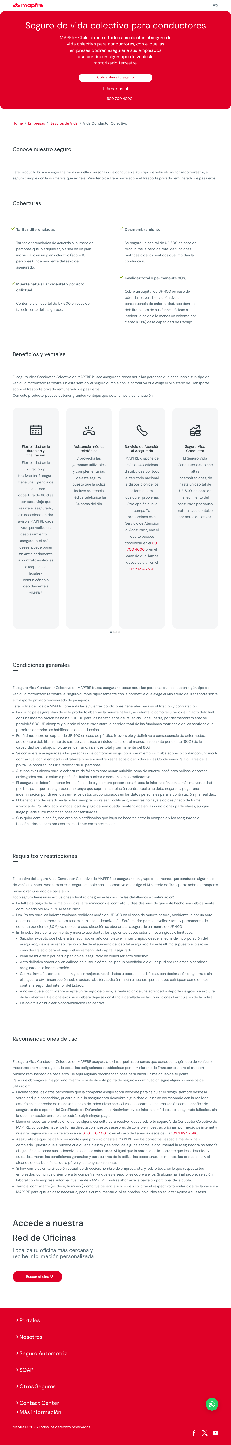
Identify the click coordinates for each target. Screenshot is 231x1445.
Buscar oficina (37, 1276)
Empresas (36, 123)
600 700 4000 (119, 98)
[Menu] (215, 5)
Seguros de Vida (64, 123)
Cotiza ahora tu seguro (115, 77)
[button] (111, 632)
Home (18, 123)
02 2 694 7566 (141, 569)
